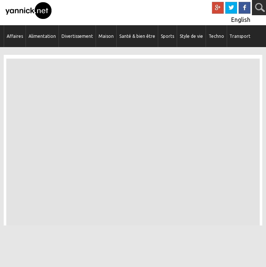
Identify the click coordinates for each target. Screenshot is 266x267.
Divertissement (77, 36)
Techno (216, 36)
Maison (106, 36)
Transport (239, 36)
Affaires (15, 36)
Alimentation (42, 36)
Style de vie (191, 36)
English (240, 19)
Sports (167, 36)
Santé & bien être (137, 36)
